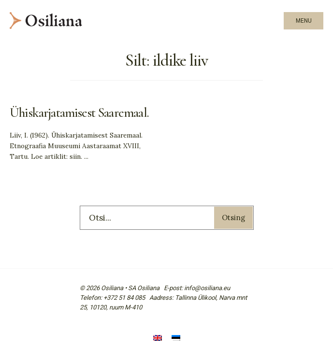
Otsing (233, 217)
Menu (304, 20)
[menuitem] (157, 339)
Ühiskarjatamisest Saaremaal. (79, 113)
